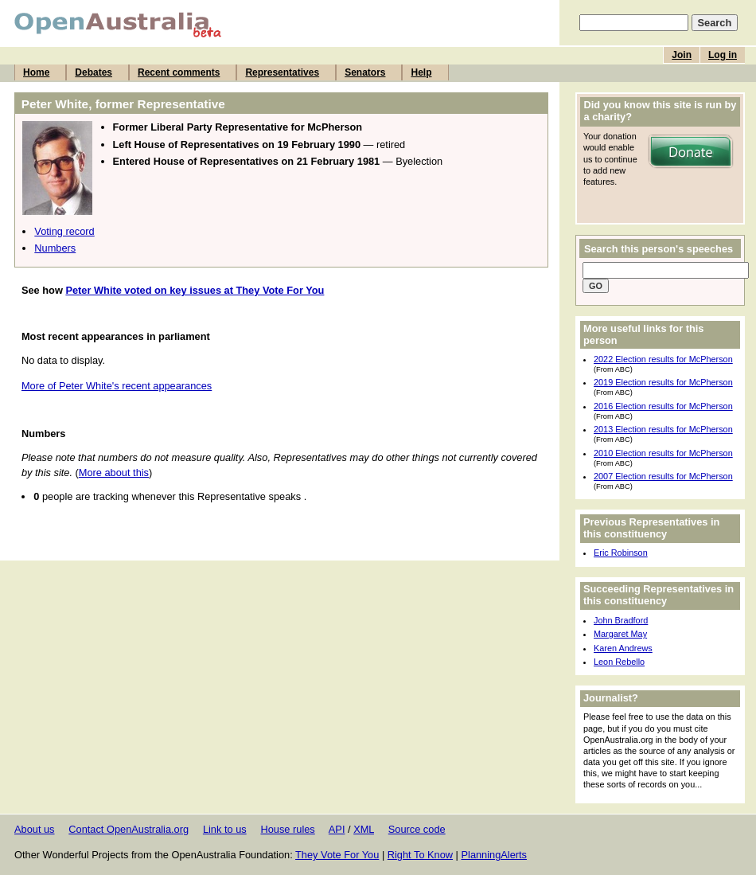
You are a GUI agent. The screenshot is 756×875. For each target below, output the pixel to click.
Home (36, 72)
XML (363, 829)
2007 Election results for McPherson (663, 476)
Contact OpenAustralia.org (128, 829)
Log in (722, 55)
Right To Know (420, 855)
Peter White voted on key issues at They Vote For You (194, 290)
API (337, 829)
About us (34, 829)
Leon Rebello (619, 661)
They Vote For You (337, 855)
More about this (114, 473)
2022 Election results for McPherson (663, 359)
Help (421, 72)
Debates (93, 72)
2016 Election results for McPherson (663, 406)
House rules (287, 829)
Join (682, 55)
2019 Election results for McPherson (663, 382)
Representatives (282, 72)
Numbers (55, 248)
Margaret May (620, 634)
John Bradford (621, 620)
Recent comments (179, 72)
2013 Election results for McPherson (663, 429)
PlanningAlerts (495, 855)
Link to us (225, 829)
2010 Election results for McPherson (663, 453)
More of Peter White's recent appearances (116, 386)
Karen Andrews (623, 648)
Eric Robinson (621, 552)
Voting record (64, 231)
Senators (365, 72)
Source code (417, 829)
